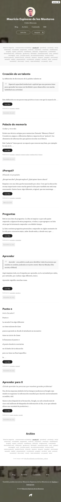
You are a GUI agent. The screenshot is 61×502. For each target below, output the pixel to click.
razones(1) (7, 59)
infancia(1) (35, 51)
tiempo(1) (40, 57)
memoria (18, 155)
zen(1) (49, 59)
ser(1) (17, 55)
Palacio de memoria (14, 124)
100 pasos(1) (44, 61)
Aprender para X (12, 382)
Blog (16, 26)
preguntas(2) (23, 49)
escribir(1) (44, 59)
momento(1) (13, 61)
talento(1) (34, 57)
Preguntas (8, 214)
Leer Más (7, 104)
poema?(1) (20, 51)
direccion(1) (21, 61)
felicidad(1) (34, 53)
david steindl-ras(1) (9, 53)
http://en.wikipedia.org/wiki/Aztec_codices (36, 458)
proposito (18, 198)
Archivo (25, 26)
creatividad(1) (52, 51)
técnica (40, 155)
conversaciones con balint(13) (23, 48)
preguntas (18, 240)
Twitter (54, 481)
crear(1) (27, 61)
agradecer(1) (26, 53)
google (21, 415)
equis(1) (14, 51)
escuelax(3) (50, 48)
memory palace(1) (9, 57)
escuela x (12, 108)
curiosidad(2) (15, 49)
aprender (12, 293)
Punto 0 (7, 309)
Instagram (30, 484)
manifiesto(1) (27, 51)
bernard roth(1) (49, 55)
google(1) (37, 59)
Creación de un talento (16, 74)
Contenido (36, 26)
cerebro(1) (31, 49)
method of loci (34, 155)
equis (11, 415)
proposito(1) (38, 49)
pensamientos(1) (21, 59)
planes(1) (55, 53)
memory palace (25, 155)
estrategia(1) (11, 55)
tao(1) (50, 53)
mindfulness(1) (54, 49)
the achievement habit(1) (37, 55)
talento (17, 108)
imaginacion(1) (43, 51)
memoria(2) (7, 49)
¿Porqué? (8, 170)
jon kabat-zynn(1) (25, 55)
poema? (18, 366)
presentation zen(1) (43, 53)
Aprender (8, 256)
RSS (44, 26)
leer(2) (56, 48)
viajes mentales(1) (35, 61)
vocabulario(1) (30, 59)
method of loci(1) (19, 57)
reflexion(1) (18, 53)
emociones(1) (54, 57)
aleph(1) (13, 59)
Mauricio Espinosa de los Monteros (33, 488)
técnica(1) (27, 57)
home (50, 61)
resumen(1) (45, 49)
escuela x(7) (35, 48)
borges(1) (8, 51)
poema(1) (54, 59)
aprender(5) (43, 48)
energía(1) (47, 57)
